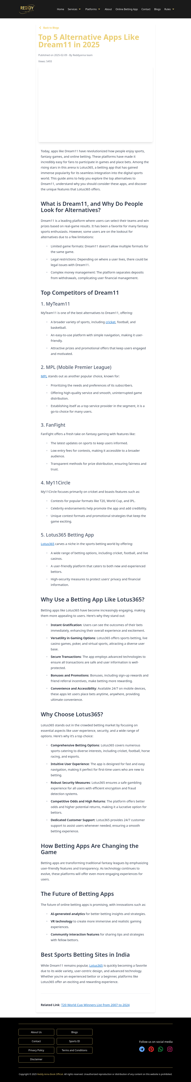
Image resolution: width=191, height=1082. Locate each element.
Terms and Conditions (74, 1050)
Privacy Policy (36, 1050)
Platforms (93, 9)
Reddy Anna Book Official (50, 1074)
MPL (44, 376)
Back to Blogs (48, 28)
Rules (169, 9)
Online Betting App (127, 9)
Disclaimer (36, 1059)
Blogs (157, 9)
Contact (145, 9)
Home (60, 9)
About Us (36, 1032)
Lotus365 (47, 544)
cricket (110, 322)
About (108, 9)
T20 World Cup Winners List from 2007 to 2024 (95, 1005)
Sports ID (74, 1041)
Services (75, 9)
